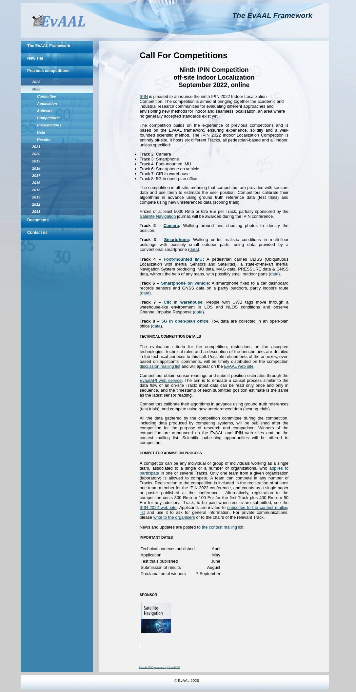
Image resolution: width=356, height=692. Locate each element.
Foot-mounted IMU (183, 259)
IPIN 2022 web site (158, 507)
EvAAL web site (239, 366)
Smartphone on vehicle (185, 283)
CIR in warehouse (183, 302)
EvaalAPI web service (161, 380)
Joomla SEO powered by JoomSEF (159, 667)
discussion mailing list (160, 366)
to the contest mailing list (220, 527)
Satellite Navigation (158, 216)
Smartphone (176, 239)
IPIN (144, 96)
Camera (171, 225)
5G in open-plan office (185, 321)
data (193, 249)
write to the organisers (174, 517)
